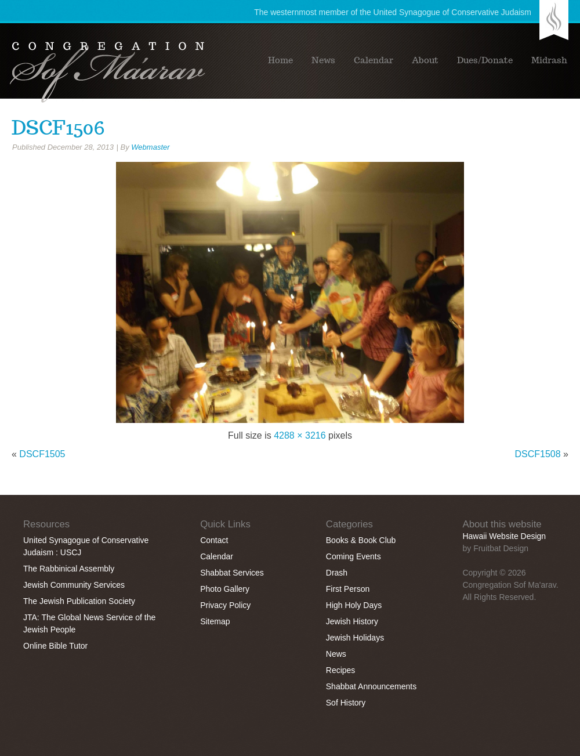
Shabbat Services (232, 572)
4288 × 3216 (299, 435)
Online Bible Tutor (55, 645)
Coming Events (353, 556)
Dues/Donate (485, 60)
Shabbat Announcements (371, 686)
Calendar (373, 60)
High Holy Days (354, 605)
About (425, 60)
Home (280, 60)
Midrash (549, 60)
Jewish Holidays (355, 637)
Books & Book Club (361, 540)
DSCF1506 (58, 127)
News (323, 60)
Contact (214, 540)
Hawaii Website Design (504, 536)
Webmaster (150, 147)
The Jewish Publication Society (79, 601)
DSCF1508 (538, 454)
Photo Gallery (224, 589)
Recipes (341, 670)
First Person (347, 589)
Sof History (345, 702)
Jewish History (352, 621)
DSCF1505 (42, 454)
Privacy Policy (225, 605)
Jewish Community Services (74, 584)
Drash (336, 572)
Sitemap (215, 621)
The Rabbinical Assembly (68, 568)
